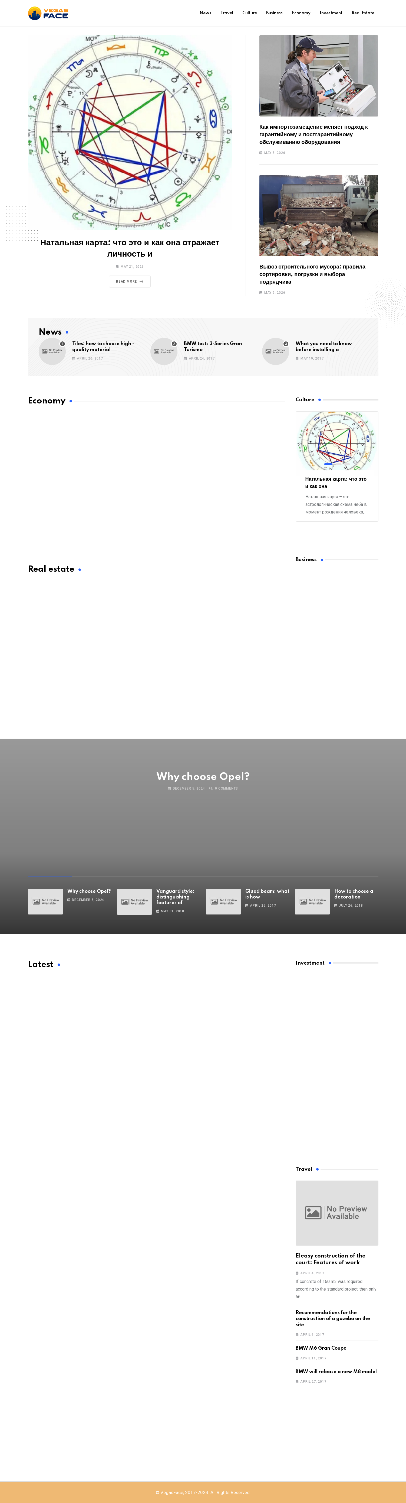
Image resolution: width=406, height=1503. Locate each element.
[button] (328, 464)
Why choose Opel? (203, 777)
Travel (226, 13)
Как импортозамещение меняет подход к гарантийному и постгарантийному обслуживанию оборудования (313, 134)
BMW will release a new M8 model (336, 1371)
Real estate (363, 13)
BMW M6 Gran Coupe (321, 1348)
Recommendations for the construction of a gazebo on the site (333, 1318)
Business (274, 13)
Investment (331, 13)
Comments (226, 788)
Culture (249, 13)
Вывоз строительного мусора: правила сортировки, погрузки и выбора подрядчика (312, 274)
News (205, 13)
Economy (301, 13)
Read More (131, 281)
